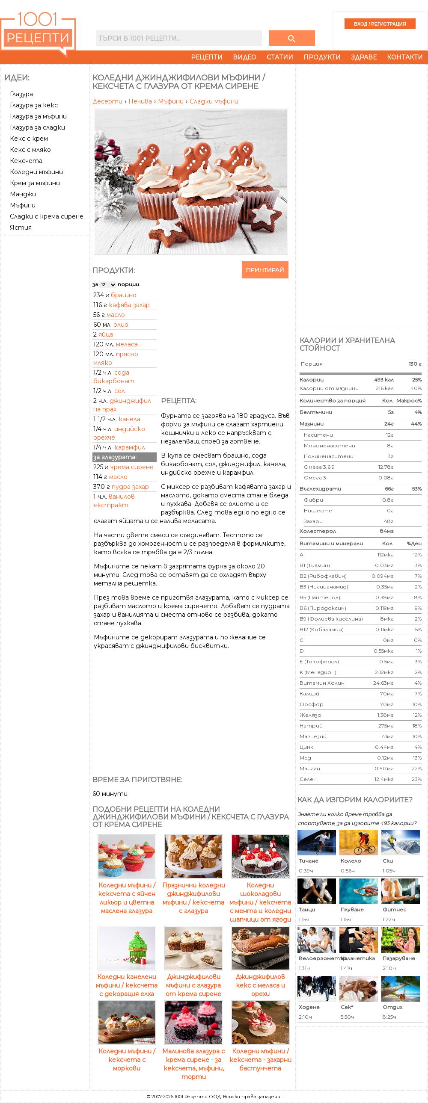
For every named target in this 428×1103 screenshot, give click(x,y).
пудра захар (130, 487)
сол (119, 391)
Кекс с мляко (30, 150)
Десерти (108, 101)
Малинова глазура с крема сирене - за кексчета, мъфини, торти (193, 1060)
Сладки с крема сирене (46, 216)
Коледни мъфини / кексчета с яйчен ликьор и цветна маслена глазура (127, 894)
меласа (127, 344)
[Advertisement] (46, 367)
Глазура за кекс (34, 105)
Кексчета (26, 161)
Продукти (322, 57)
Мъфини (23, 205)
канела (129, 419)
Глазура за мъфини (38, 116)
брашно (124, 295)
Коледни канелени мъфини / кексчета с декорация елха (127, 981)
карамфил (129, 447)
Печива (141, 101)
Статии (280, 57)
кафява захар (129, 305)
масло (116, 315)
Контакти (405, 57)
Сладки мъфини (214, 101)
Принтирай (265, 269)
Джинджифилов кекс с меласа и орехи (260, 981)
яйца (105, 334)
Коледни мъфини (36, 172)
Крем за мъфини (35, 183)
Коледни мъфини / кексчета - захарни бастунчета (260, 1055)
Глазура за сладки (37, 127)
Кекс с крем (29, 138)
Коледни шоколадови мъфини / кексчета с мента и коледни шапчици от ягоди (260, 898)
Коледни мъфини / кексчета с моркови (127, 1055)
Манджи (23, 194)
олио (120, 324)
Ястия (21, 227)
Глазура (21, 94)
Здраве (364, 57)
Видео (244, 57)
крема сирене (132, 467)
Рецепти (207, 57)
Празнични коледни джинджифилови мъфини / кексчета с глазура (193, 894)
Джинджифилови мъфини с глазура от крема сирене (193, 981)
